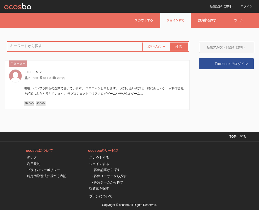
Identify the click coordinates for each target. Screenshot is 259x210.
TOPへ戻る (237, 136)
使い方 (32, 157)
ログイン (247, 6)
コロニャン (33, 72)
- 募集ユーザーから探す (109, 176)
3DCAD (40, 103)
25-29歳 (33, 77)
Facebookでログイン (231, 64)
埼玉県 (47, 77)
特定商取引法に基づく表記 (47, 176)
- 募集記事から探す (106, 170)
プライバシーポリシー (43, 170)
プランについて (100, 196)
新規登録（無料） (222, 6)
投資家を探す (207, 20)
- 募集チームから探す (107, 182)
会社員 (60, 77)
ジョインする (175, 20)
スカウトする (144, 20)
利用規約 (33, 164)
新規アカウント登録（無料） (226, 47)
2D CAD (29, 103)
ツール (238, 20)
